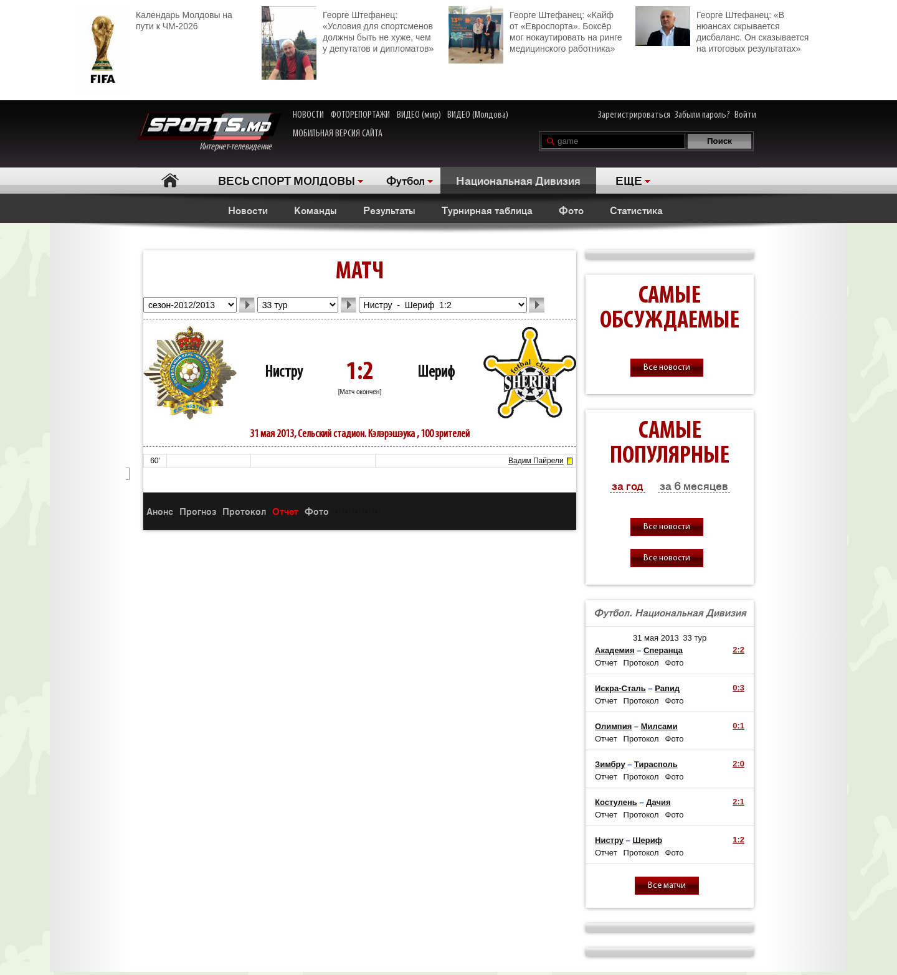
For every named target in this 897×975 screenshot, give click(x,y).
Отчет (285, 511)
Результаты (389, 210)
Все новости (666, 367)
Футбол (405, 179)
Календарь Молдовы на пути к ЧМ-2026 (153, 19)
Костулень (616, 802)
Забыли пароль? (702, 115)
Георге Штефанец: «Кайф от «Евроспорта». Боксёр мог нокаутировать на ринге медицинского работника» (535, 30)
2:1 (738, 801)
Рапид (667, 688)
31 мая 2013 (656, 638)
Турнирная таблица (487, 210)
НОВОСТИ (308, 115)
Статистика (636, 210)
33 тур (694, 638)
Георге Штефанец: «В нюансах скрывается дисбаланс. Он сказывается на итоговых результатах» (722, 30)
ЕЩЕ (628, 179)
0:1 (738, 725)
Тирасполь (656, 764)
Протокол (244, 511)
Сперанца (663, 650)
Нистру (284, 372)
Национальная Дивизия (518, 179)
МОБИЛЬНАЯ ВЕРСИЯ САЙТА (337, 134)
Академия (615, 650)
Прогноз (197, 511)
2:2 (738, 649)
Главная (169, 180)
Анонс (159, 511)
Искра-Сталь (620, 688)
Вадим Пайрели (536, 460)
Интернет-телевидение (209, 132)
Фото (571, 210)
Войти (745, 115)
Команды (315, 210)
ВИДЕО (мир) (419, 115)
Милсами (659, 726)
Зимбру (610, 764)
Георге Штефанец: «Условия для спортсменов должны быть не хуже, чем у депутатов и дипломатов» (348, 30)
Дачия (658, 802)
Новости (248, 210)
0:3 (738, 687)
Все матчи (667, 885)
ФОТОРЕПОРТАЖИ (360, 115)
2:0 (738, 763)
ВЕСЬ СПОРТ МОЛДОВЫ (286, 179)
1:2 (738, 839)
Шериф (436, 372)
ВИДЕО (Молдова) (477, 115)
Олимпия (613, 726)
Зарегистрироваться (634, 115)
